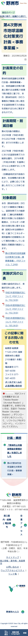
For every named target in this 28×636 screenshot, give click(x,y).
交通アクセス (21, 525)
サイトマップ (12, 557)
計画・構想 (14, 438)
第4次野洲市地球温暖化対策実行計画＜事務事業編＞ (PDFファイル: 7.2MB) (15, 259)
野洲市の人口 (12, 612)
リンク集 (12, 574)
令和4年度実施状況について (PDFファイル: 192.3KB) (15, 309)
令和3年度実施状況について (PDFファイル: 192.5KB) (15, 296)
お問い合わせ (12, 567)
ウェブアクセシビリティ (12, 570)
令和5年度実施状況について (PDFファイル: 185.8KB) (15, 321)
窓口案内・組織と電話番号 (7, 521)
